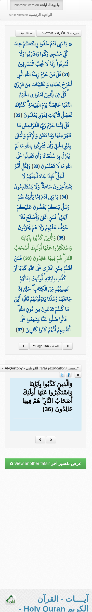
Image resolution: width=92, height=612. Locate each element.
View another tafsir (45, 463)
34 (63, 196)
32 (17, 115)
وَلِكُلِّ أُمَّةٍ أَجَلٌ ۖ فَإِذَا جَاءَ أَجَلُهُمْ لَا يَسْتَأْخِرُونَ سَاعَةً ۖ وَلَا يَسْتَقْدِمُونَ (43, 176)
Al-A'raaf (59, 33)
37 (20, 329)
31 (66, 74)
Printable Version (37, 5)
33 (35, 166)
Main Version (30, 15)
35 (61, 237)
